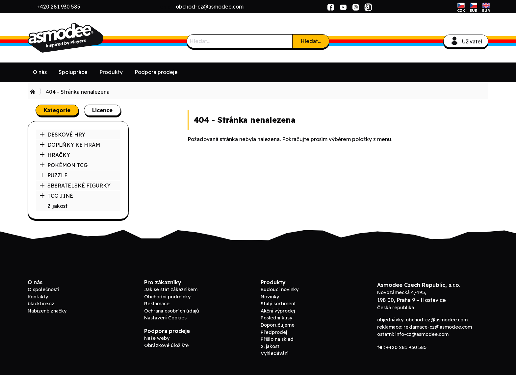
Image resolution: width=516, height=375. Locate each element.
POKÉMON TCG (63, 165)
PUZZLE (53, 175)
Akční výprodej (278, 311)
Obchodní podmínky (167, 297)
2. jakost (57, 206)
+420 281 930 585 (58, 6)
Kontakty (38, 297)
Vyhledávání (275, 353)
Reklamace (156, 304)
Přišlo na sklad (277, 339)
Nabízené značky (47, 311)
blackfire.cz (41, 304)
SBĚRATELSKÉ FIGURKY (75, 185)
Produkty (111, 72)
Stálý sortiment (278, 304)
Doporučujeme (278, 325)
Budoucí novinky (279, 289)
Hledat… (310, 41)
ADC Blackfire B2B (77, 38)
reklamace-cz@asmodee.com (437, 327)
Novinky (270, 297)
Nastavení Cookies (165, 318)
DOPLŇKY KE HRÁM (69, 145)
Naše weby (156, 338)
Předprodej (274, 332)
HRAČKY (54, 155)
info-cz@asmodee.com (422, 334)
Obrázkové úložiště (166, 345)
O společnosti (43, 289)
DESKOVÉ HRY (62, 134)
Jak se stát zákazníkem (170, 289)
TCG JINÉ (56, 196)
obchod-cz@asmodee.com (210, 6)
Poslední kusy (276, 318)
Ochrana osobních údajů (171, 311)
